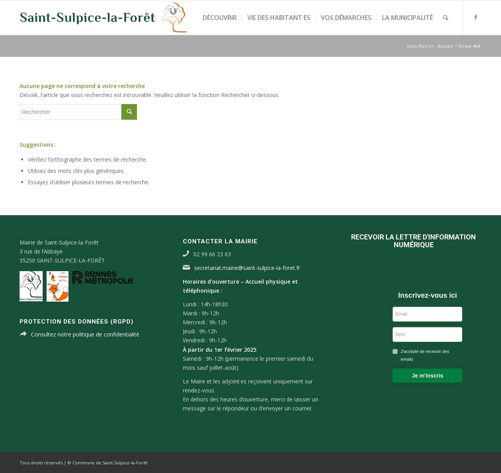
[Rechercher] (445, 17)
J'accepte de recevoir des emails (424, 355)
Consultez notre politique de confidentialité (85, 334)
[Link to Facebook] (475, 17)
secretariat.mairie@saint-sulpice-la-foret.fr (247, 268)
